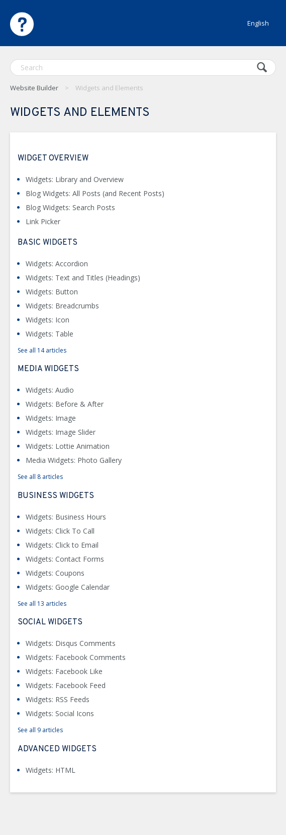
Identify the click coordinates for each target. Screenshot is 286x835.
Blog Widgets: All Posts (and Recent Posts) (95, 193)
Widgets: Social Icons (60, 713)
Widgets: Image (51, 418)
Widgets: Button (52, 291)
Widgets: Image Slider (61, 432)
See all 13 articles (42, 603)
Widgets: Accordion (57, 263)
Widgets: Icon (47, 319)
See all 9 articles (40, 730)
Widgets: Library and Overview (75, 179)
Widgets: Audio (50, 390)
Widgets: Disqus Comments (71, 643)
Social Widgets (50, 622)
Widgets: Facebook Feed (66, 685)
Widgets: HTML (50, 770)
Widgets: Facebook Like (64, 671)
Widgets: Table (49, 334)
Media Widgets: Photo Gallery (74, 460)
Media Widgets (48, 369)
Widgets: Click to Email (62, 545)
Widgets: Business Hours (66, 517)
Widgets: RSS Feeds (57, 699)
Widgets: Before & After (65, 404)
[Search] (143, 67)
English (258, 23)
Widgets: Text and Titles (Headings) (83, 277)
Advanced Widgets (57, 749)
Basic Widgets (47, 243)
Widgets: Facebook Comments (76, 657)
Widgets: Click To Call (60, 531)
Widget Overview (53, 158)
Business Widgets (56, 496)
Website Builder (34, 87)
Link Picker (43, 221)
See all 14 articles (42, 350)
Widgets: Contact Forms (65, 559)
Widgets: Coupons (55, 573)
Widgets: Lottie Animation (68, 446)
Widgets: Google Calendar (68, 587)
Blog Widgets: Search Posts (70, 207)
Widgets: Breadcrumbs (62, 305)
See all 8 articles (40, 476)
